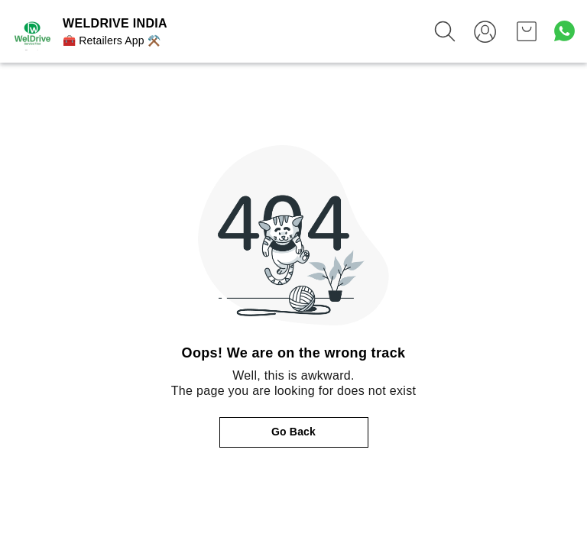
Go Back (293, 431)
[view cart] (526, 31)
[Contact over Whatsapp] (564, 31)
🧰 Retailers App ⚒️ (112, 40)
